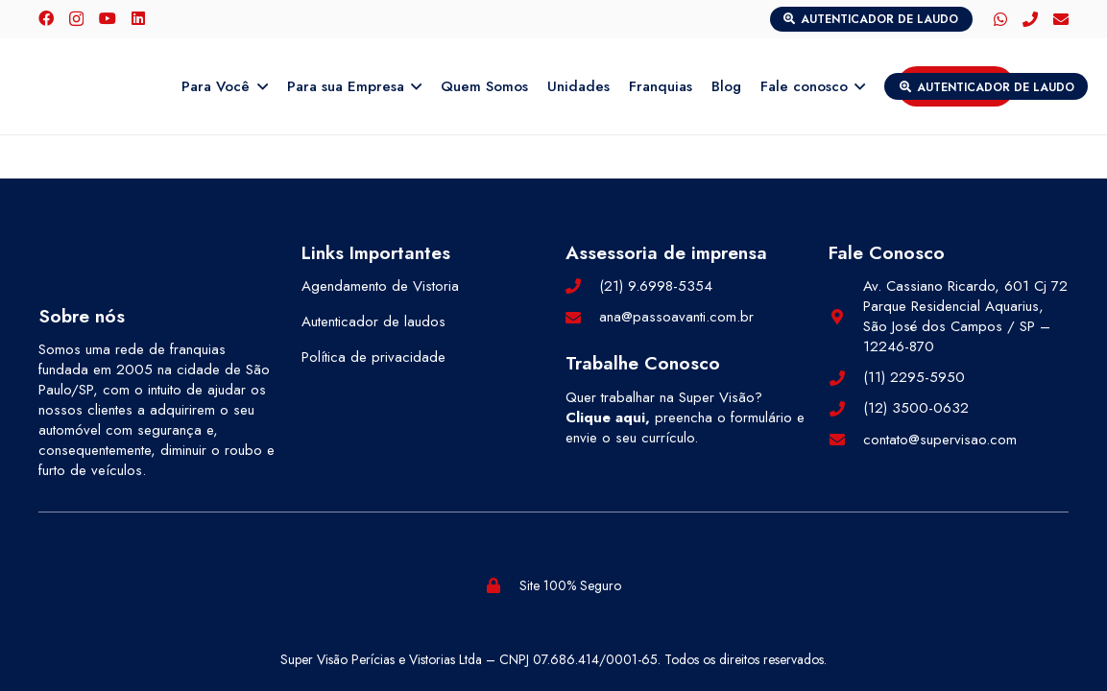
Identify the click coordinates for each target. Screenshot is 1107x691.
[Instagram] (76, 19)
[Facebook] (46, 18)
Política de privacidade (373, 357)
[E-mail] (1061, 19)
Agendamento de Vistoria (380, 286)
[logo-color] (103, 86)
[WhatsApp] (1000, 19)
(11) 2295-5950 (914, 377)
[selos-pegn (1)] (289, 585)
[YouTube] (107, 18)
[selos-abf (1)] (113, 585)
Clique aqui (605, 417)
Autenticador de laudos (373, 321)
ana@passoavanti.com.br (676, 316)
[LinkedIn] (138, 18)
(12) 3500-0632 (916, 407)
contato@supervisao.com (940, 439)
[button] (258, 86)
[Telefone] (1030, 19)
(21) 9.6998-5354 (655, 286)
